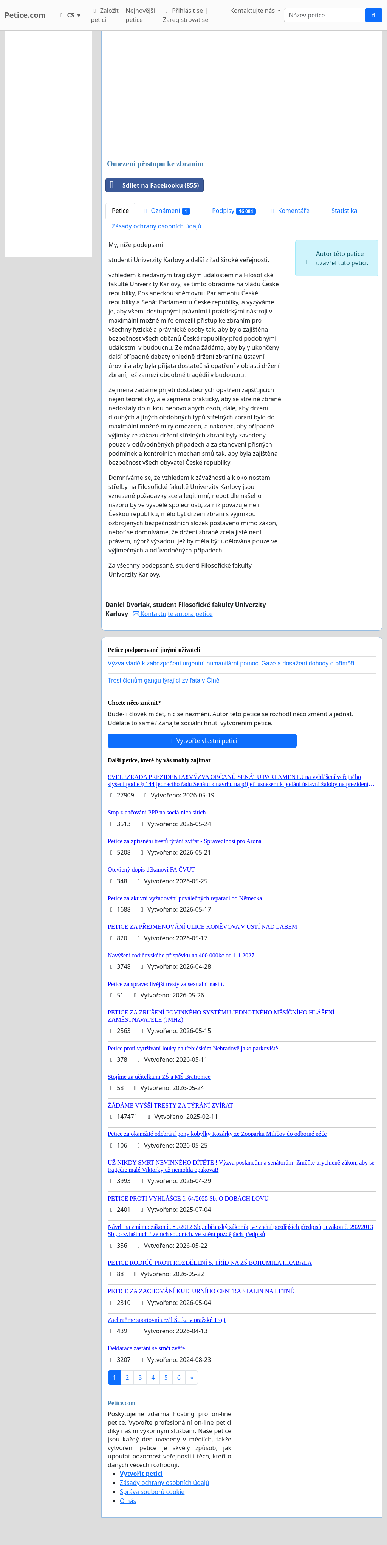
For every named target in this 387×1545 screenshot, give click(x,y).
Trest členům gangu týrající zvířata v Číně (164, 680)
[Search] (324, 15)
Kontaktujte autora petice (173, 614)
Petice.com (25, 15)
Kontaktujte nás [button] (253, 10)
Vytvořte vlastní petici (202, 741)
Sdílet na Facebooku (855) (152, 185)
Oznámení (166, 210)
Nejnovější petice (140, 15)
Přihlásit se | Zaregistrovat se (185, 15)
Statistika (340, 210)
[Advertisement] (241, 96)
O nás (128, 1501)
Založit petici (104, 15)
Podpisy (229, 210)
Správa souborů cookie (152, 1492)
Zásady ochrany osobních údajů (156, 226)
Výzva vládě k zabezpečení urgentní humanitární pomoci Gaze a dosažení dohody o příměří (231, 663)
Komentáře (289, 210)
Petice (120, 210)
